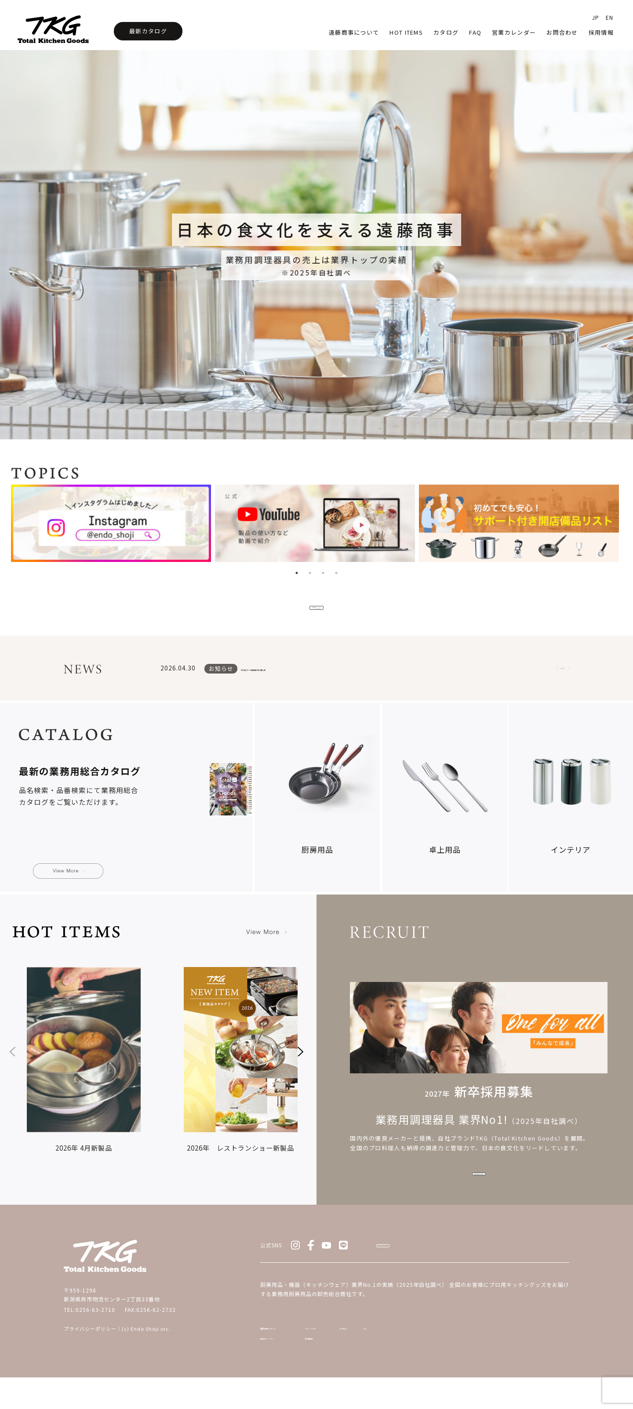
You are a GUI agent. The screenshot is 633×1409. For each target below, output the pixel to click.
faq (475, 32)
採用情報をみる (479, 1187)
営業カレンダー (514, 32)
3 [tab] (323, 573)
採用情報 (601, 32)
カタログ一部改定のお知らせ (289, 680)
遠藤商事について (354, 32)
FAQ (512, 1350)
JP (595, 17)
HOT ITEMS (358, 1350)
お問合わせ (562, 32)
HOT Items (406, 32)
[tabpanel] (113, 525)
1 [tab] (296, 573)
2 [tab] (310, 573)
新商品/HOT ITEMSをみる (316, 611)
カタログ (445, 32)
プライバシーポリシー (90, 1339)
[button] (299, 1062)
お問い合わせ (417, 1260)
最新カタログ (148, 31)
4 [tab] (336, 573)
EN (609, 17)
